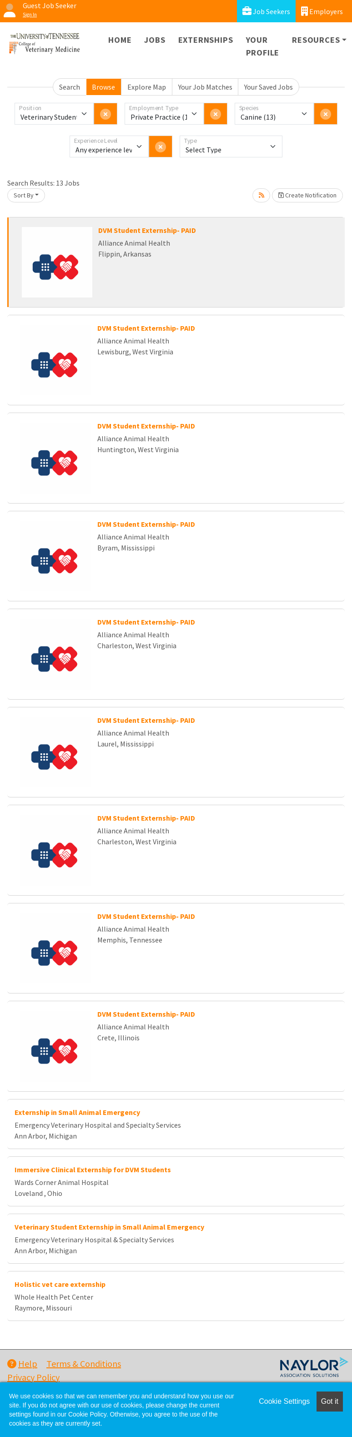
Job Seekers (266, 11)
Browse (103, 86)
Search (69, 86)
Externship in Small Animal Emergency (77, 1112)
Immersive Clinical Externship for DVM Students (93, 1169)
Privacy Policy (33, 1377)
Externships (205, 40)
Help (22, 1363)
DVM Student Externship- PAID (147, 230)
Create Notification (307, 195)
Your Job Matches (205, 86)
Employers (322, 11)
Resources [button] (316, 40)
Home (119, 40)
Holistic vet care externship (60, 1284)
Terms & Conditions (83, 1363)
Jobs (154, 40)
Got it (329, 1401)
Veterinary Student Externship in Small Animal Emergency (109, 1226)
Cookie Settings (284, 1401)
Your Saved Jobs (268, 86)
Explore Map (146, 86)
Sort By (24, 195)
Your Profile (263, 46)
